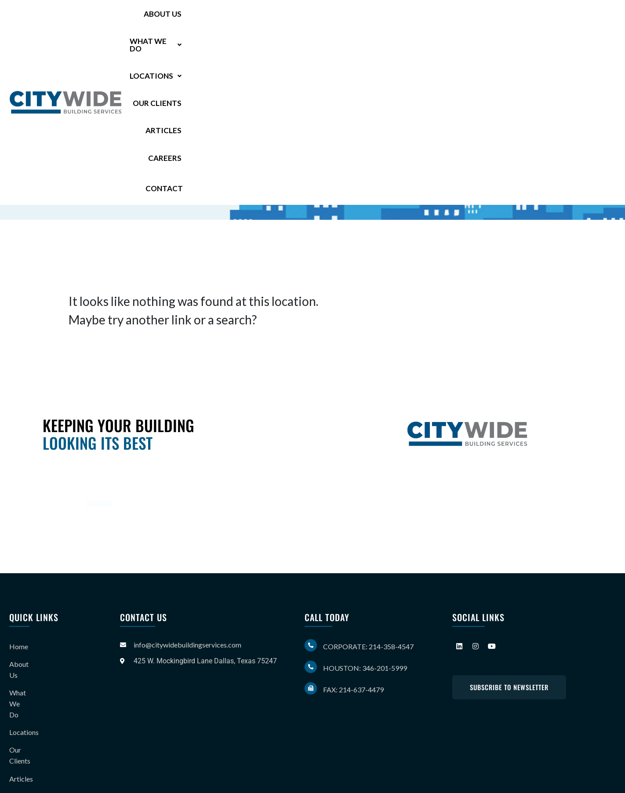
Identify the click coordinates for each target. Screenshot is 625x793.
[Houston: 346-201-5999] (311, 667)
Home (18, 644)
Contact (590, 18)
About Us (223, 18)
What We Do (288, 18)
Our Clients (428, 18)
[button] (287, 18)
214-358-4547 (147, 145)
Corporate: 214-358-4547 (368, 646)
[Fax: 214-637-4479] (311, 688)
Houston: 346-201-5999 (365, 668)
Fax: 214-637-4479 (353, 689)
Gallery (20, 732)
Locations (360, 18)
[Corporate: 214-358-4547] (311, 645)
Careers (536, 18)
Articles (487, 18)
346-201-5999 (141, 160)
